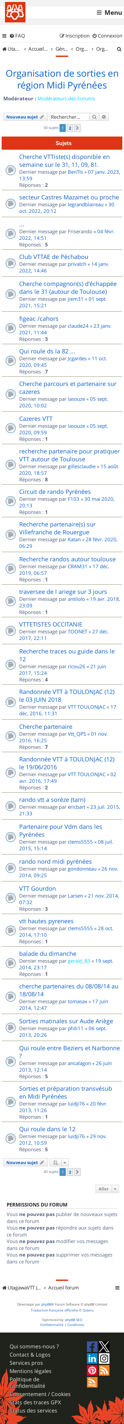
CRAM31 (78, 566)
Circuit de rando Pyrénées (55, 492)
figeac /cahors (39, 318)
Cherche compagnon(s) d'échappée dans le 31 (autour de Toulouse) (68, 287)
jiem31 (76, 298)
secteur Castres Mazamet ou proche (69, 197)
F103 (73, 499)
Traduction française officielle (54, 1310)
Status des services (33, 1411)
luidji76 (76, 1103)
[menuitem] (17, 35)
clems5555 (80, 841)
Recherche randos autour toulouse (67, 559)
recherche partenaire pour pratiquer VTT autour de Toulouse (69, 455)
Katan (74, 539)
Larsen (75, 895)
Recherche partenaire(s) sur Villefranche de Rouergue (57, 528)
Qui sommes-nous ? (34, 1346)
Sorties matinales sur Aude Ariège (66, 1021)
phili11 (76, 1028)
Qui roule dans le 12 (47, 1129)
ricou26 (76, 666)
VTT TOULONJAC (86, 706)
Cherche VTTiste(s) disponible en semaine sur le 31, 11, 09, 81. (64, 160)
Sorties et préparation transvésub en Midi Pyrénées (65, 1092)
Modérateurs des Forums (66, 98)
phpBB (46, 1304)
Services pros (26, 1363)
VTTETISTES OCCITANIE (50, 624)
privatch (77, 264)
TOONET (77, 631)
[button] (77, 128)
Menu (113, 12)
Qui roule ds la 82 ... (47, 351)
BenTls (75, 171)
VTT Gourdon (37, 888)
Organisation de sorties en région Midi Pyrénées (62, 79)
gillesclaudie (82, 466)
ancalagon (79, 1063)
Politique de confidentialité (27, 1382)
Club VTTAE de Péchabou (53, 257)
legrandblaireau (85, 204)
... (21, 224)
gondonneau (82, 868)
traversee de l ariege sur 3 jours (63, 592)
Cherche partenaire (45, 726)
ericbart (76, 806)
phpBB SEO (73, 1320)
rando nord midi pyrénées (55, 861)
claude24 (78, 325)
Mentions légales (31, 1371)
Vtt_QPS (77, 733)
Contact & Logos (30, 1355)
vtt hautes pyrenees (46, 921)
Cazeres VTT (36, 418)
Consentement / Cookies (40, 1394)
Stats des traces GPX (35, 1402)
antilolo (76, 599)
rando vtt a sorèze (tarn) (52, 799)
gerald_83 (79, 960)
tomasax (77, 1001)
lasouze (76, 398)
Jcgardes (77, 358)
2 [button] (70, 128)
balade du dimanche (47, 953)
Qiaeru (88, 1310)
